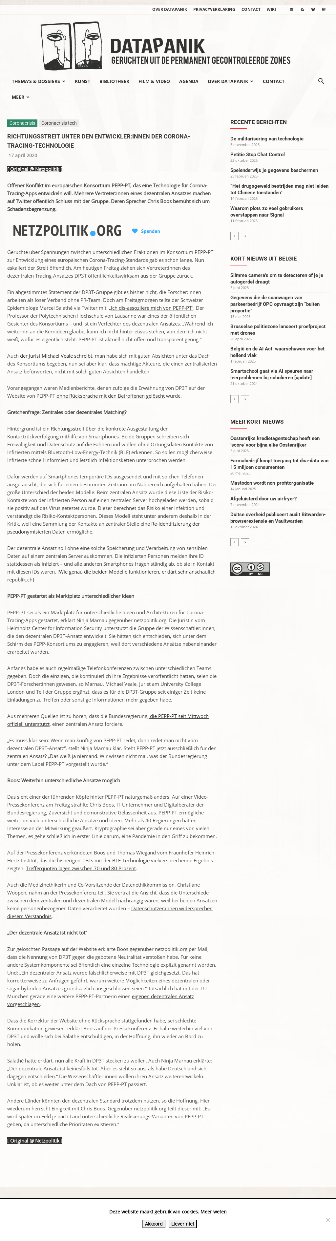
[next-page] (245, 236)
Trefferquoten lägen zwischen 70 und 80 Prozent (81, 868)
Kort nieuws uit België (263, 258)
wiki (271, 9)
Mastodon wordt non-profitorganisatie (272, 483)
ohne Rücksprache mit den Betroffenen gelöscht (110, 395)
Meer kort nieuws (257, 421)
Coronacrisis (22, 123)
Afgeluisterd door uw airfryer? (263, 499)
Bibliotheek (114, 81)
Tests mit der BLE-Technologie (116, 860)
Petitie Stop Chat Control (257, 155)
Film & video (154, 81)
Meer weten (213, 1212)
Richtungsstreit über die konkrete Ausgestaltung (105, 428)
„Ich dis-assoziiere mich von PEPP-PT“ (151, 308)
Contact (251, 9)
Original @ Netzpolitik (34, 169)
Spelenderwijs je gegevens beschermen (274, 170)
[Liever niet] (328, 1219)
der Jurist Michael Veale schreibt (56, 355)
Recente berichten (258, 122)
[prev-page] (234, 236)
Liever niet (182, 1224)
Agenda (189, 81)
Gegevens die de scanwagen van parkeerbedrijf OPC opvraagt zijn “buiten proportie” (275, 304)
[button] (321, 81)
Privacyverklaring (214, 9)
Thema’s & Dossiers (38, 81)
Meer (21, 97)
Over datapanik (169, 9)
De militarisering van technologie (267, 139)
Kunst (82, 81)
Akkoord (154, 1224)
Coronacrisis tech (59, 123)
